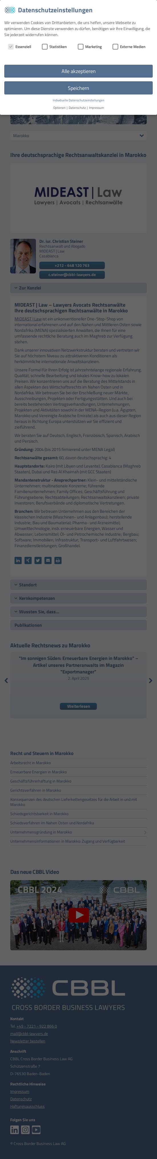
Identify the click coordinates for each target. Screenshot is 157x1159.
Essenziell (19, 47)
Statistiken (54, 47)
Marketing (90, 47)
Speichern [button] (78, 88)
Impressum (96, 107)
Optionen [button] (59, 107)
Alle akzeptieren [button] (79, 71)
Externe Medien (129, 47)
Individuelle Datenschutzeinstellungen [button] (78, 100)
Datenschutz (77, 107)
